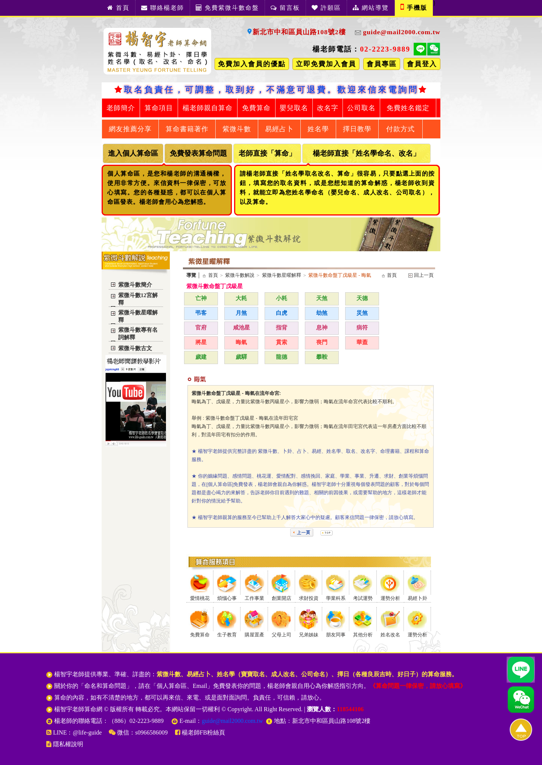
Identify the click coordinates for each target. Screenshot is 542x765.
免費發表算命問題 (198, 153)
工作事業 (254, 598)
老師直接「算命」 (267, 153)
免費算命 (256, 108)
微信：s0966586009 (138, 732)
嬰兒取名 (294, 108)
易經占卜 (279, 129)
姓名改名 (390, 635)
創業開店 (281, 598)
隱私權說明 (64, 744)
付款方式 (400, 129)
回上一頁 (423, 275)
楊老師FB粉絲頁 (200, 732)
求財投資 (308, 598)
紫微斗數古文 (135, 348)
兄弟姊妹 (308, 635)
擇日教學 (357, 129)
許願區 (326, 8)
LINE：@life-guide (74, 732)
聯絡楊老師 (162, 8)
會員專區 (382, 64)
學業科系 (336, 598)
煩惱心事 (227, 598)
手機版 (413, 7)
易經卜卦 (417, 598)
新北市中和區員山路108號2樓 (296, 32)
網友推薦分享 (130, 129)
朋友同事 (336, 635)
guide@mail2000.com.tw (393, 32)
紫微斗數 (236, 129)
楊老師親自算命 (208, 108)
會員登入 (422, 64)
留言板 (285, 8)
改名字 (327, 108)
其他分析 (363, 635)
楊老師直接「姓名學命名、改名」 (366, 153)
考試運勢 (363, 598)
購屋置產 (254, 635)
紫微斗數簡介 (135, 285)
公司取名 (361, 108)
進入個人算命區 (133, 153)
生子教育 (227, 635)
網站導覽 (371, 8)
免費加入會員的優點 (252, 64)
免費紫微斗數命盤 (227, 8)
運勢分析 (390, 598)
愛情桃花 (200, 598)
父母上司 (281, 635)
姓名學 (318, 129)
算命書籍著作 (187, 129)
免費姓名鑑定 (408, 108)
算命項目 (159, 108)
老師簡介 (121, 108)
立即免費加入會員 (326, 64)
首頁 (118, 8)
